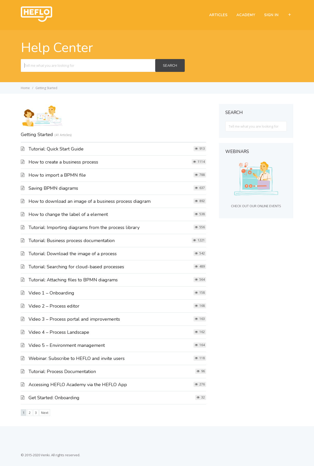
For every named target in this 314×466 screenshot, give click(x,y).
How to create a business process (63, 162)
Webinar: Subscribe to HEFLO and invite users (77, 358)
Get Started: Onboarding (54, 398)
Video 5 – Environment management (67, 345)
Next (44, 412)
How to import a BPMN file (57, 175)
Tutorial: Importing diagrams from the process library (84, 227)
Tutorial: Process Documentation (62, 371)
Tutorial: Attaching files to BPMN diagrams (73, 280)
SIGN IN (271, 15)
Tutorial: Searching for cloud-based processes (76, 267)
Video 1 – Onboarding (51, 293)
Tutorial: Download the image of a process (73, 254)
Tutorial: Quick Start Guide (56, 149)
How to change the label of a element (68, 214)
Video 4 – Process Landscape (59, 332)
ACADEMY (245, 15)
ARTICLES (218, 15)
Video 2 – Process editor (54, 306)
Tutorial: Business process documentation (72, 240)
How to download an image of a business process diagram (90, 201)
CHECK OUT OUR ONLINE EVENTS (256, 206)
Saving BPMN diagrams (53, 188)
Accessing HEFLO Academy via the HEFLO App (78, 385)
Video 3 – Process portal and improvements (74, 319)
